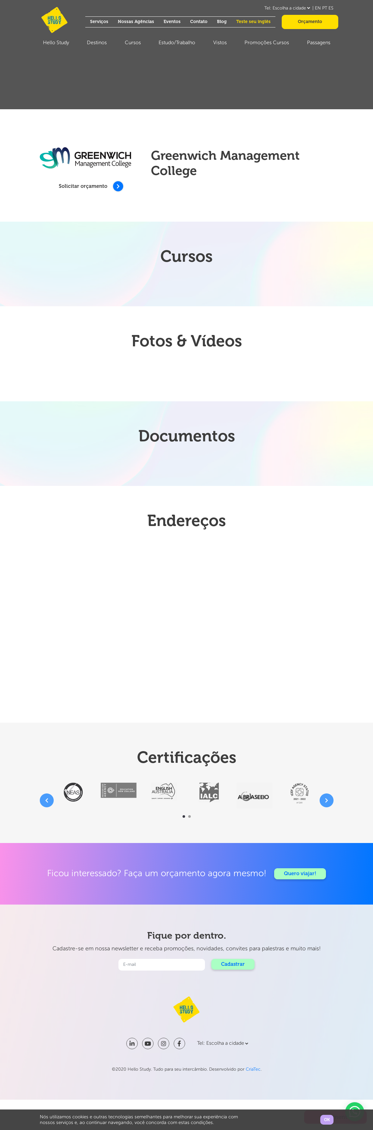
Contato (199, 21)
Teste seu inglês (253, 21)
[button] (184, 816)
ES (331, 8)
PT (324, 8)
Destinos (97, 42)
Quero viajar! (300, 873)
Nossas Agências (136, 21)
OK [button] (327, 1119)
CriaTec (253, 1069)
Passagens (318, 42)
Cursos (133, 42)
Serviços (99, 21)
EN (318, 8)
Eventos (172, 21)
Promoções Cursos (266, 42)
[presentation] (47, 800)
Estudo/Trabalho (177, 42)
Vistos (220, 42)
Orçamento (310, 21)
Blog (222, 21)
